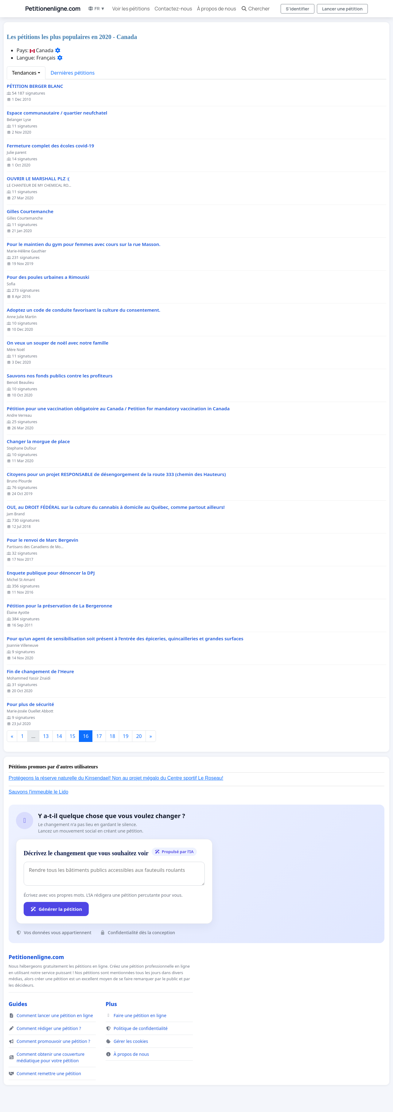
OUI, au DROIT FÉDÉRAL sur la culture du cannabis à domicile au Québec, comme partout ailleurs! (116, 507)
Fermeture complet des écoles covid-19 (50, 146)
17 (99, 736)
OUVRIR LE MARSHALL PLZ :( (38, 178)
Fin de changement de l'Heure (40, 671)
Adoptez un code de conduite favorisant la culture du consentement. (83, 310)
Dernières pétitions (73, 72)
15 (72, 736)
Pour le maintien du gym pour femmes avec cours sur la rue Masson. (83, 244)
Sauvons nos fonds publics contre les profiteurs (59, 376)
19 (125, 736)
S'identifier (297, 9)
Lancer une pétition (342, 9)
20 (139, 736)
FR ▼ (96, 8)
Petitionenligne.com (52, 9)
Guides (18, 1004)
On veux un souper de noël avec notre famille (57, 343)
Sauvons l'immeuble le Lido (38, 791)
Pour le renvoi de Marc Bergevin (42, 540)
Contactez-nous (173, 8)
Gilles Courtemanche (30, 211)
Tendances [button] (24, 72)
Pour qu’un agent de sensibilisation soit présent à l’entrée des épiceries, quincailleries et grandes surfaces (125, 639)
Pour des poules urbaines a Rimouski (48, 277)
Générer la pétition (56, 909)
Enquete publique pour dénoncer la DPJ (51, 573)
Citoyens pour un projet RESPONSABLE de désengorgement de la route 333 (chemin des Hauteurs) (116, 474)
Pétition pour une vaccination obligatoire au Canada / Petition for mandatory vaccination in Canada (118, 409)
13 (46, 736)
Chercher (255, 8)
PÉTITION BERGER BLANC (35, 86)
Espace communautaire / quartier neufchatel (57, 113)
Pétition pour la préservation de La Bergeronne (59, 606)
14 (59, 736)
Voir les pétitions (131, 8)
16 (85, 736)
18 (112, 736)
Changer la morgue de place (38, 441)
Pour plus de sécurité (30, 704)
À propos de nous (216, 8)
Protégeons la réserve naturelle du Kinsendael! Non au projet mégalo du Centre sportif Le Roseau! (116, 778)
